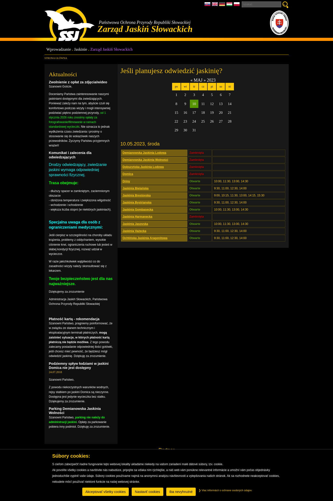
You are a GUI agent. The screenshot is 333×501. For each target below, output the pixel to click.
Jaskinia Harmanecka (137, 216)
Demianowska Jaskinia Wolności (145, 160)
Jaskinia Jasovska (135, 224)
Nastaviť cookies (147, 492)
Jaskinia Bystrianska (137, 202)
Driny (126, 181)
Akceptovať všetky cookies (105, 492)
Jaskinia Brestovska (137, 195)
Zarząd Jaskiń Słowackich (111, 50)
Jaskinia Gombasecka (138, 209)
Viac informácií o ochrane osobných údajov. (225, 490)
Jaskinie (80, 50)
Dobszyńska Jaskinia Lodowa (143, 167)
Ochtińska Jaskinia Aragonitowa (145, 238)
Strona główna (56, 58)
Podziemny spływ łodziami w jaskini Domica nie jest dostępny (79, 366)
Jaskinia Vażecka (134, 231)
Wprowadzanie (58, 50)
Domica (128, 174)
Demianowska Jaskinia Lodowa (144, 152)
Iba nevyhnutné (181, 492)
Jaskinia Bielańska (136, 188)
